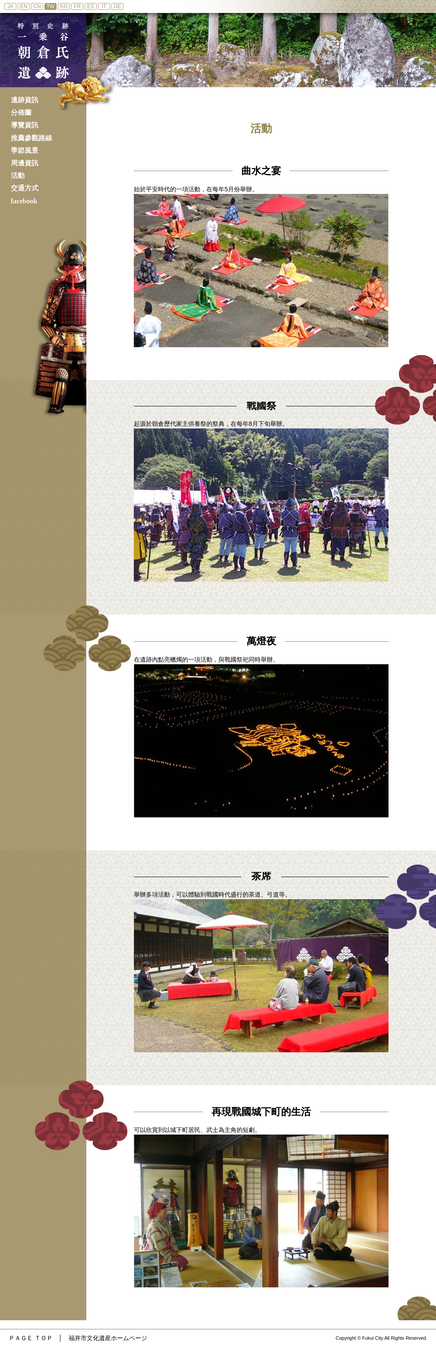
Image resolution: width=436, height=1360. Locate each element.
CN (37, 6)
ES (90, 6)
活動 (18, 175)
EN (24, 6)
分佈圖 (21, 112)
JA (10, 6)
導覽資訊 (24, 125)
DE (117, 6)
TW (51, 6)
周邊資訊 (24, 163)
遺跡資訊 (24, 100)
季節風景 (24, 150)
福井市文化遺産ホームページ (108, 1338)
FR (77, 6)
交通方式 (24, 188)
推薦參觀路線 (31, 138)
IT (104, 6)
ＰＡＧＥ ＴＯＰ (31, 1338)
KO (63, 6)
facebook (24, 201)
